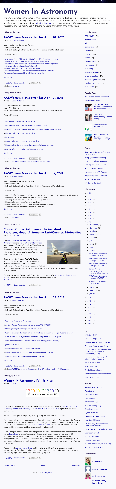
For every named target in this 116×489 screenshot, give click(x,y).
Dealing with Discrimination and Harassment (97, 153)
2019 (90, 215)
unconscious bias (92, 76)
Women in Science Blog (94, 447)
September (94, 234)
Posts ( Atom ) (47, 473)
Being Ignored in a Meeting (95, 157)
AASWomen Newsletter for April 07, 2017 (34, 297)
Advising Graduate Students (96, 161)
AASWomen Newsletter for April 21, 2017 (33, 98)
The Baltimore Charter (93, 370)
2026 (90, 193)
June (91, 244)
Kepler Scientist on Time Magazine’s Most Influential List (27, 61)
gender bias (90, 47)
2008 (90, 323)
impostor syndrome (93, 79)
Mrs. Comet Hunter (92, 420)
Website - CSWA (91, 335)
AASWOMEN (14, 86)
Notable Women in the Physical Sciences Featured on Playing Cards (31, 64)
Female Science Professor (95, 416)
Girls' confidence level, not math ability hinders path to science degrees (33, 337)
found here (13, 434)
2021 (90, 209)
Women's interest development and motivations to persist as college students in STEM (39, 333)
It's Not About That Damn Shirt (97, 97)
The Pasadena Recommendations (98, 374)
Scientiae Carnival (92, 433)
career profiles (91, 61)
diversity (88, 54)
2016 (90, 298)
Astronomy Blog (91, 402)
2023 (90, 202)
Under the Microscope (93, 440)
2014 (90, 304)
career (87, 50)
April (91, 250)
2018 (90, 219)
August (92, 237)
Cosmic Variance (91, 409)
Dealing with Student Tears (95, 165)
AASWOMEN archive (92, 363)
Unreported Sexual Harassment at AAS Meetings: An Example (102, 137)
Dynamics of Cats (91, 413)
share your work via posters (40, 425)
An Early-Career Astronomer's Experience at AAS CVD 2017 (28, 325)
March (92, 287)
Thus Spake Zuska (92, 436)
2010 (90, 317)
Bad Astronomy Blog (93, 405)
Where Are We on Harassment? (100, 126)
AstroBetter (89, 391)
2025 (90, 196)
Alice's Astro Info (91, 394)
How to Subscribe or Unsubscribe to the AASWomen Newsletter (30, 71)
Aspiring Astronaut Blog (94, 387)
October (92, 231)
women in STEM (91, 39)
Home (42, 465)
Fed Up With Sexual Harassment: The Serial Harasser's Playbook (103, 107)
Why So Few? (90, 87)
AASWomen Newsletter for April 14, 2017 (33, 173)
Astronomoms (90, 398)
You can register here (23, 448)
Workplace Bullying (92, 179)
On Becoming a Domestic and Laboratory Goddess (96, 425)
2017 (90, 222)
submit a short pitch (44, 23)
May (91, 247)
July (91, 241)
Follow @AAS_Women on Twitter (97, 342)
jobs (48, 161)
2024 (90, 199)
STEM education (64, 369)
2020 (90, 212)
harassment (90, 65)
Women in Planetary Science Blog (98, 444)
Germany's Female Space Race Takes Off (21, 66)
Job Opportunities (12, 137)
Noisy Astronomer (92, 377)
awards (23, 161)
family (87, 58)
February (93, 290)
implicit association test (36, 161)
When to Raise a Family (94, 168)
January (92, 294)
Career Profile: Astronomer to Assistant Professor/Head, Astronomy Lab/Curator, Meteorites (42, 231)
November (93, 228)
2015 (90, 301)
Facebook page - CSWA (94, 339)
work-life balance (91, 72)
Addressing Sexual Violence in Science (20, 121)
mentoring (89, 68)
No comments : (20, 83)
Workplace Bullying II (93, 183)
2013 (90, 307)
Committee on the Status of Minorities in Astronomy (95, 358)
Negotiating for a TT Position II (96, 176)
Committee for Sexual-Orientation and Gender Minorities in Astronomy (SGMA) (98, 351)
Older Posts (75, 465)
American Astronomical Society (97, 346)
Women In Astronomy (40, 11)
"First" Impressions (92, 101)
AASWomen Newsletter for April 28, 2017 (34, 37)
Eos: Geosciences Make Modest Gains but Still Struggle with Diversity (32, 341)
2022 (90, 206)
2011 (90, 314)
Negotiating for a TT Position (96, 172)
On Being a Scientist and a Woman (98, 429)
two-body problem (92, 83)
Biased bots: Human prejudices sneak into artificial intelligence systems (33, 129)
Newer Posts (10, 465)
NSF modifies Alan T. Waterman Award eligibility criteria (26, 125)
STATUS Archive (91, 366)
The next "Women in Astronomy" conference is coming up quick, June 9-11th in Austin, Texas (40, 407)
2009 (90, 320)
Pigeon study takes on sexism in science (20, 133)
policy (54, 369)
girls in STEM (41, 369)
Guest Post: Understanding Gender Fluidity (103, 117)
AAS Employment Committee (30, 243)
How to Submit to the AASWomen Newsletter (22, 68)
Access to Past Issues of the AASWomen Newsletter (25, 73)
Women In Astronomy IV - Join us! (18, 321)
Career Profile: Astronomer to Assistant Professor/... (98, 271)
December (93, 225)
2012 (90, 311)
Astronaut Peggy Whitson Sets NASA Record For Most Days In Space (31, 59)
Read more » (8, 77)
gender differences (27, 369)
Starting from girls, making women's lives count (23, 329)
